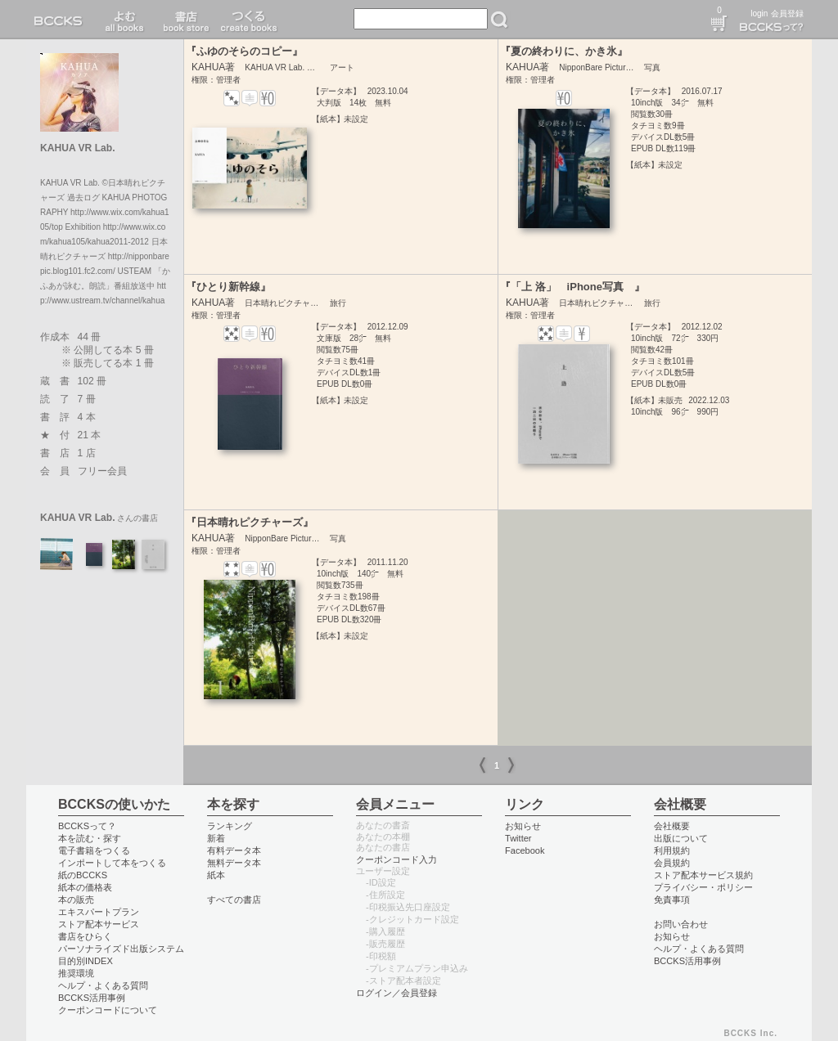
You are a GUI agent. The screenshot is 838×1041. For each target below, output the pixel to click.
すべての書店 (234, 899)
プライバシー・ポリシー (703, 887)
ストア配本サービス (98, 924)
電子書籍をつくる (94, 850)
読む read (125, 19)
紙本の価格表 (85, 887)
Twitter (518, 838)
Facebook (525, 850)
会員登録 (787, 13)
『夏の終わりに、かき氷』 (564, 51)
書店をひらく (85, 936)
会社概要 (672, 826)
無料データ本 (234, 863)
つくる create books (248, 19)
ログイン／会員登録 (396, 993)
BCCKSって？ (87, 826)
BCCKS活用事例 (91, 998)
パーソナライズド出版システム (121, 949)
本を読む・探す (89, 838)
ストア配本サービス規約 (703, 875)
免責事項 (672, 899)
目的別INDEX (85, 961)
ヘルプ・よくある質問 (103, 985)
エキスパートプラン (98, 912)
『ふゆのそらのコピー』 (244, 51)
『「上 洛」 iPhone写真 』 (572, 286)
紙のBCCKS (82, 875)
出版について (681, 838)
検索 (499, 19)
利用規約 (672, 850)
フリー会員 (102, 471)
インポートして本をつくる (112, 863)
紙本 (216, 875)
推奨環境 (76, 973)
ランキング (229, 826)
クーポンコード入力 (396, 859)
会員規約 (672, 863)
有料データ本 (234, 850)
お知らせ (523, 826)
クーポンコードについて (107, 1010)
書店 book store (183, 19)
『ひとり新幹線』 (228, 286)
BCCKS (61, 19)
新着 (216, 838)
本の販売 (76, 899)
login (759, 13)
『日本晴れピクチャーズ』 (249, 522)
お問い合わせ (681, 924)
